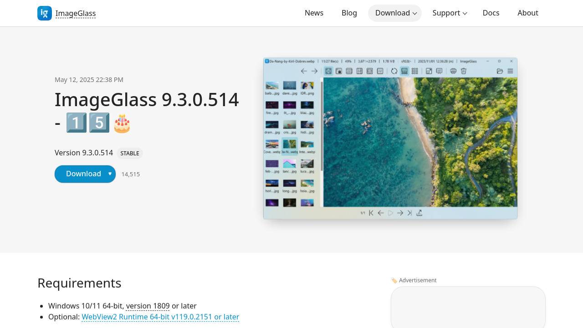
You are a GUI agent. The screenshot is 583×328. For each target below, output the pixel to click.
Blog (349, 13)
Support (446, 13)
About (528, 13)
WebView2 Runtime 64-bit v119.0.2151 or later (160, 317)
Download (392, 13)
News (314, 13)
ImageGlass (76, 13)
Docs (491, 13)
